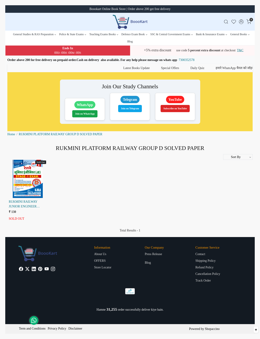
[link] (226, 21)
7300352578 (186, 60)
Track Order (203, 280)
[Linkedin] (34, 269)
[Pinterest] (40, 269)
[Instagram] (53, 269)
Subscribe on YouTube (175, 108)
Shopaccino (212, 329)
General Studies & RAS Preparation (34, 34)
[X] (27, 269)
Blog (130, 41)
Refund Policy (204, 267)
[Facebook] (21, 269)
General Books (239, 34)
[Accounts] (241, 21)
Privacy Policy (57, 328)
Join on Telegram (130, 108)
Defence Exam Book (134, 34)
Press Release (153, 254)
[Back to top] (256, 330)
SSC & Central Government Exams (171, 34)
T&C (240, 50)
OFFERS (100, 260)
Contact (200, 254)
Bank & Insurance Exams (211, 34)
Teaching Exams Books (103, 34)
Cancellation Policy (207, 274)
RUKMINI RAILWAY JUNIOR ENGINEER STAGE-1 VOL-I (23, 204)
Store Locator (102, 267)
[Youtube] (46, 269)
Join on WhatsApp (85, 113)
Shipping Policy (205, 260)
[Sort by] (238, 157)
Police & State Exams (72, 34)
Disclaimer (75, 328)
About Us (100, 254)
